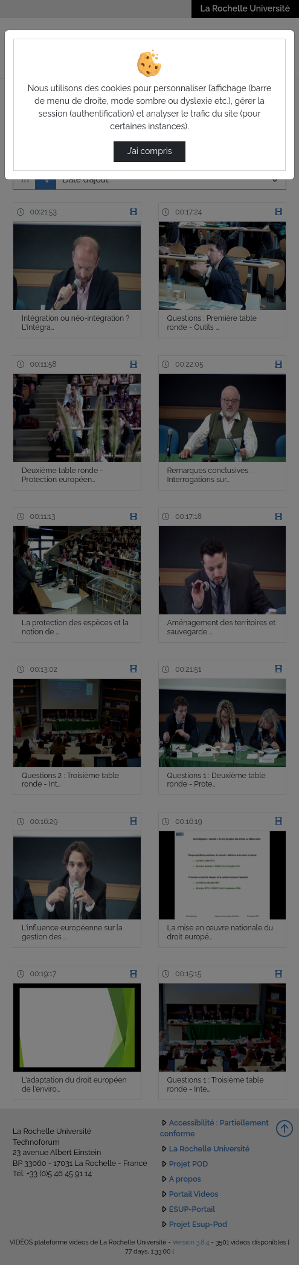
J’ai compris (149, 151)
